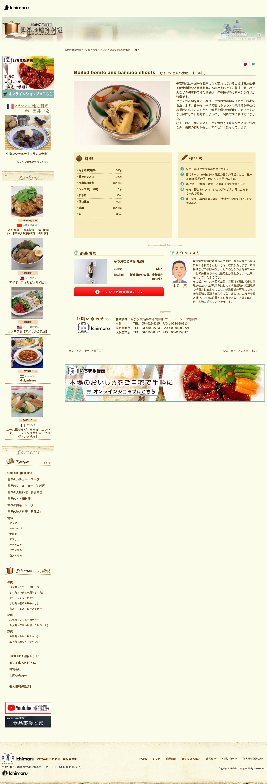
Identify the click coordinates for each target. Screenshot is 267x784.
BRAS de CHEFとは (22, 662)
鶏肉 (10, 631)
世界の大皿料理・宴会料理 (24, 492)
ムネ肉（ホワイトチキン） (24, 641)
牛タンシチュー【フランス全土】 (28, 153)
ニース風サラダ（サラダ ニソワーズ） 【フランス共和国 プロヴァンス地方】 (28, 433)
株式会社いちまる (238, 768)
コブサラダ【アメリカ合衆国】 (28, 331)
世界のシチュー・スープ (23, 479)
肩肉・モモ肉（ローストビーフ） (28, 608)
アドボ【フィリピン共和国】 (28, 282)
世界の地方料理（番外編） (24, 511)
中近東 (13, 533)
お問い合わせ (249, 8)
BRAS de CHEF (191, 758)
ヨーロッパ (15, 528)
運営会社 (218, 8)
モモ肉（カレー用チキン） (24, 636)
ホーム (101, 8)
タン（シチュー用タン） (23, 597)
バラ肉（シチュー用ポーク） (25, 619)
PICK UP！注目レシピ (24, 656)
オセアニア (15, 544)
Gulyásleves (28, 380)
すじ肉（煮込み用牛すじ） (24, 603)
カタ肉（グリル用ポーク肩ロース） (29, 625)
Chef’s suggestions (19, 472)
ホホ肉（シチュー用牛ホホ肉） (26, 592)
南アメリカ (15, 555)
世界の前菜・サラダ (20, 505)
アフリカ (14, 539)
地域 (10, 518)
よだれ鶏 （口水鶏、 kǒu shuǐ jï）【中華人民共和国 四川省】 (28, 231)
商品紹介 (150, 8)
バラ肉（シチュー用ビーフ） (25, 587)
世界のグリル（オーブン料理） (27, 485)
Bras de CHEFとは (184, 8)
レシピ (124, 8)
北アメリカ (15, 550)
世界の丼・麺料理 (19, 498)
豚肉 (10, 615)
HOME (143, 758)
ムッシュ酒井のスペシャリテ (32, 162)
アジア (13, 523)
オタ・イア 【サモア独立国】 (85, 350)
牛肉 (10, 582)
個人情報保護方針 (21, 686)
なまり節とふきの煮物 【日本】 (243, 350)
